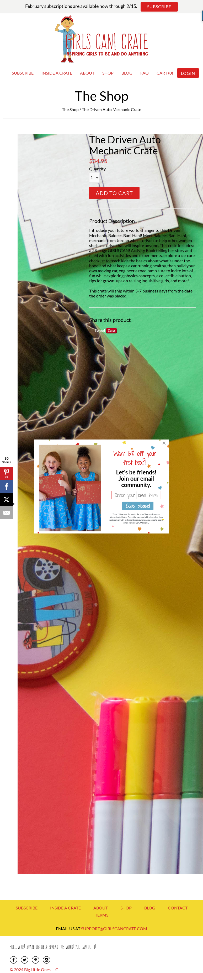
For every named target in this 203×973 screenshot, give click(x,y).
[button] (136, 478)
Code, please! (138, 505)
